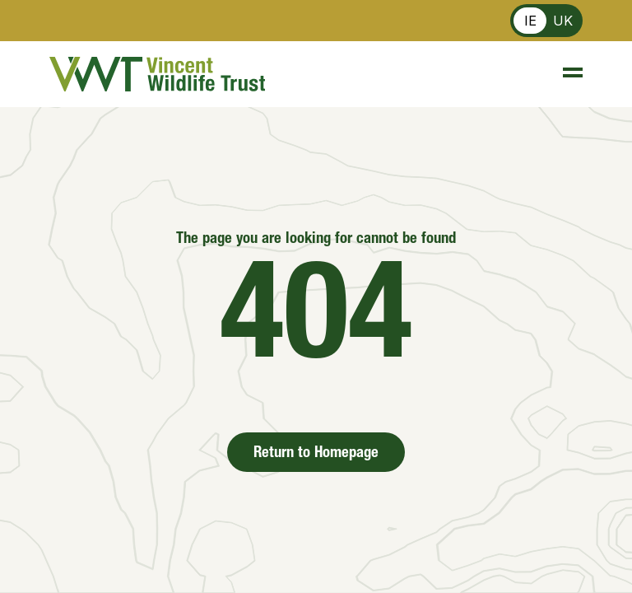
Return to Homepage (316, 453)
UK (563, 20)
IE (530, 20)
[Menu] (565, 74)
